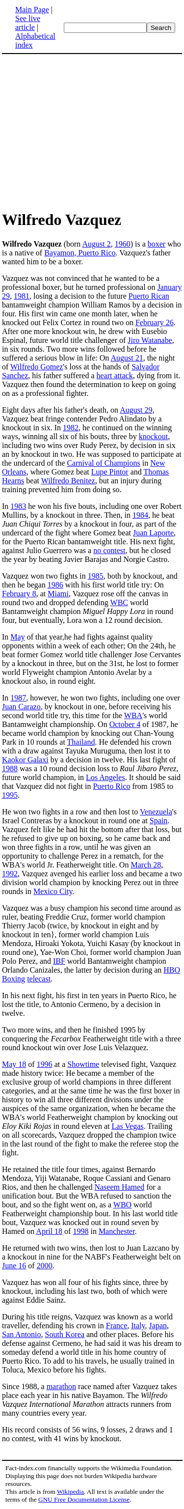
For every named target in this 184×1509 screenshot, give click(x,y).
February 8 (19, 593)
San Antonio (21, 1334)
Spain (158, 820)
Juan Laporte (153, 533)
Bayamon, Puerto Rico (79, 253)
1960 (123, 244)
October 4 (125, 724)
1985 (96, 576)
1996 (45, 1064)
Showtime (83, 1064)
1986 (55, 585)
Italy (138, 1325)
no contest (109, 550)
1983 (18, 506)
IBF (59, 961)
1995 (10, 795)
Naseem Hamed (119, 1187)
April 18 (49, 1231)
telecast (39, 979)
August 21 (126, 358)
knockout (153, 436)
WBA (133, 715)
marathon (61, 1386)
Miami (58, 593)
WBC (119, 602)
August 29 (136, 410)
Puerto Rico (111, 786)
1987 (18, 698)
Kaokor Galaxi (25, 759)
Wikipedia (70, 1491)
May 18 (14, 1064)
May (17, 637)
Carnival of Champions (103, 463)
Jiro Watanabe (150, 340)
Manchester (117, 1231)
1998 (80, 1231)
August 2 (96, 244)
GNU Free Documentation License (84, 1499)
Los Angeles (105, 777)
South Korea (64, 1334)
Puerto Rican (149, 296)
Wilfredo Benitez (68, 480)
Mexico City (52, 891)
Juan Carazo (21, 706)
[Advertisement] (84, 131)
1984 (140, 515)
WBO (122, 1205)
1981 (21, 296)
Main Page (32, 9)
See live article (27, 22)
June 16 (14, 1265)
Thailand (81, 742)
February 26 (154, 322)
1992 (10, 873)
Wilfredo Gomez (36, 367)
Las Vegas (128, 1126)
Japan (158, 1325)
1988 (10, 768)
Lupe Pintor (110, 472)
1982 (71, 427)
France (117, 1325)
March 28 (146, 865)
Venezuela (156, 812)
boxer (156, 244)
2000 (45, 1265)
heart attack (115, 375)
